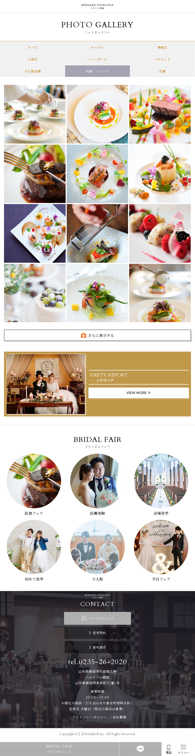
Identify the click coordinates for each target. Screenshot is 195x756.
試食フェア (34, 513)
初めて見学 (34, 579)
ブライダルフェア (101, 618)
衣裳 (162, 71)
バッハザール (97, 59)
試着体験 (97, 513)
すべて (33, 47)
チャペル (97, 47)
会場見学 (160, 513)
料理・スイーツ (97, 71)
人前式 (33, 59)
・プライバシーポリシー (88, 717)
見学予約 (99, 632)
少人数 (97, 579)
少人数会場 (32, 71)
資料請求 (99, 647)
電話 (169, 752)
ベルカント (162, 59)
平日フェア (161, 579)
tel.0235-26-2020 (97, 662)
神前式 (162, 47)
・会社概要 (117, 717)
